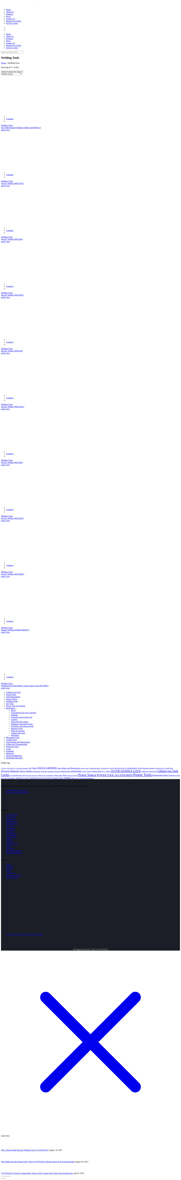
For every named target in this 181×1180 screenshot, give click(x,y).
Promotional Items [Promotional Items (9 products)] (160, 775)
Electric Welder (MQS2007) (12, 295)
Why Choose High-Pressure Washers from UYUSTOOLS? (25, 1150)
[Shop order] (11, 74)
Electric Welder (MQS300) (12, 462)
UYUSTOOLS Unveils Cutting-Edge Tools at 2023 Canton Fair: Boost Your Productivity (37, 1173)
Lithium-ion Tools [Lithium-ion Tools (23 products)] (167, 771)
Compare (9, 119)
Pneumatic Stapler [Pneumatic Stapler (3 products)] (73, 775)
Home (3, 63)
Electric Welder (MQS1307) (12, 183)
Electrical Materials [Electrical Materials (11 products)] (10, 771)
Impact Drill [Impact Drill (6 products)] (96, 771)
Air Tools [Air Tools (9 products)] (33, 768)
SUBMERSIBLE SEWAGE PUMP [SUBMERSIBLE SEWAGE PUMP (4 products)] (40, 778)
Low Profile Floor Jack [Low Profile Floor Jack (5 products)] (18, 775)
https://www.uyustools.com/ (17, 792)
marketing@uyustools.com (17, 790)
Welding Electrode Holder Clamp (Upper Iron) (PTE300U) (25, 686)
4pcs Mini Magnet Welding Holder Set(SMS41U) (21, 128)
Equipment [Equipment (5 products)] (36, 771)
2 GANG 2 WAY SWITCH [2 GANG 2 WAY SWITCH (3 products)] (8, 768)
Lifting (9, 839)
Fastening (10, 842)
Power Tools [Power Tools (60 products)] (142, 775)
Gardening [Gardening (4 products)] (43, 771)
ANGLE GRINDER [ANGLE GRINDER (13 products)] (47, 768)
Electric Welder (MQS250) (12, 351)
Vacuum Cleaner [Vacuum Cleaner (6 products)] (57, 778)
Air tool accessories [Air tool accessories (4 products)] (22, 768)
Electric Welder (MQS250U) (12, 407)
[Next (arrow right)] (5, 1178)
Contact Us (10, 873)
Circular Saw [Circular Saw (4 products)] (105, 768)
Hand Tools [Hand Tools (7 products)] (65, 771)
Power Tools (11, 817)
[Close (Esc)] (2, 1176)
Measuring (10, 833)
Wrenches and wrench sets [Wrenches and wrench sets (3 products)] (87, 778)
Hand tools (10, 830)
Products (9, 868)
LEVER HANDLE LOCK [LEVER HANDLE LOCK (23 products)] (126, 771)
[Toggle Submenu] (16, 708)
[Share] (5, 1176)
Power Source (11, 821)
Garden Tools (11, 835)
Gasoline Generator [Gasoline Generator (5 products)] (54, 771)
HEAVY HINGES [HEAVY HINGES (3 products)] (87, 771)
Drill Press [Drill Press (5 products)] (169, 768)
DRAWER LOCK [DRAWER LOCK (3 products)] (160, 768)
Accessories (11, 828)
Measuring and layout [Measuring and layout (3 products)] (32, 775)
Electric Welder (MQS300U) (12, 574)
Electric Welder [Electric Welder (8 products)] (25, 771)
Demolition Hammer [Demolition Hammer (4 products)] (148, 768)
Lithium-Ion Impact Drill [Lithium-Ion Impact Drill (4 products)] (149, 771)
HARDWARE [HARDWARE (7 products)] (76, 771)
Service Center (12, 878)
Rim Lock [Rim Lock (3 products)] (3, 778)
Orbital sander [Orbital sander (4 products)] (58, 775)
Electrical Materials (14, 851)
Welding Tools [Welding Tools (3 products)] (75, 778)
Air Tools (10, 826)
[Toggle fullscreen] (7, 1176)
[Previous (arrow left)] (2, 1178)
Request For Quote (13, 875)
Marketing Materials (14, 853)
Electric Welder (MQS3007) (12, 518)
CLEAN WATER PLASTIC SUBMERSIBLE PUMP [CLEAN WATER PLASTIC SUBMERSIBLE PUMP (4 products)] (125, 768)
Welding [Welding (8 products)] (67, 778)
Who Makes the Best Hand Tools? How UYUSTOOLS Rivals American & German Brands (38, 1162)
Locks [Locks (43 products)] (5, 775)
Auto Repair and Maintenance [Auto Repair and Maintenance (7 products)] (69, 768)
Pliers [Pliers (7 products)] (65, 775)
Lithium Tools (11, 814)
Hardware (10, 848)
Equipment (10, 819)
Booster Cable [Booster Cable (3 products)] (85, 768)
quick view (5, 130)
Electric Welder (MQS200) (12, 239)
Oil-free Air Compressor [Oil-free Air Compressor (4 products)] (45, 775)
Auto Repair (11, 837)
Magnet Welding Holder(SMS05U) (15, 630)
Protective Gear (12, 844)
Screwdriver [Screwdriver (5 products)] (11, 778)
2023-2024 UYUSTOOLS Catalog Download (24, 934)
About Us (10, 866)
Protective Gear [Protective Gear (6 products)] (174, 775)
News (8, 871)
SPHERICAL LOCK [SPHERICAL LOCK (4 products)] (22, 778)
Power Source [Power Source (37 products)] (87, 775)
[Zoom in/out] (10, 1176)
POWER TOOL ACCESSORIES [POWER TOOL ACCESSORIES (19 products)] (115, 775)
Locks (8, 846)
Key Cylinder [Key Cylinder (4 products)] (106, 771)
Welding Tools (7, 125)
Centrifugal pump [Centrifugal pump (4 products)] (94, 768)
